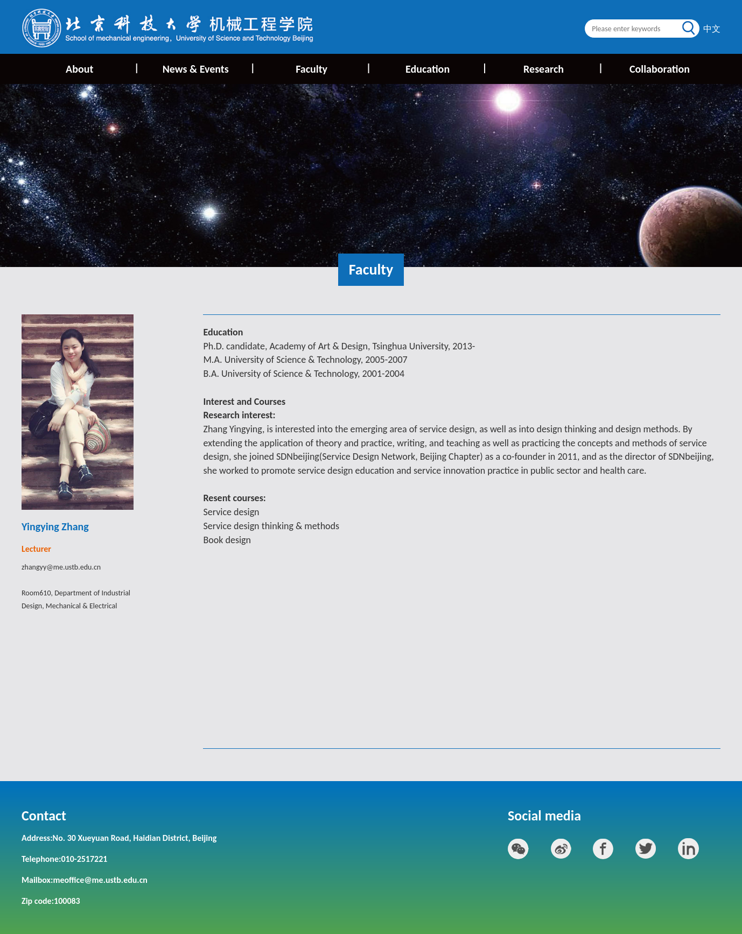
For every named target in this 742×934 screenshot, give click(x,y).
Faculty (332, 68)
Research (562, 68)
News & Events (208, 68)
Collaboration (659, 68)
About (101, 68)
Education (445, 68)
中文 (711, 29)
